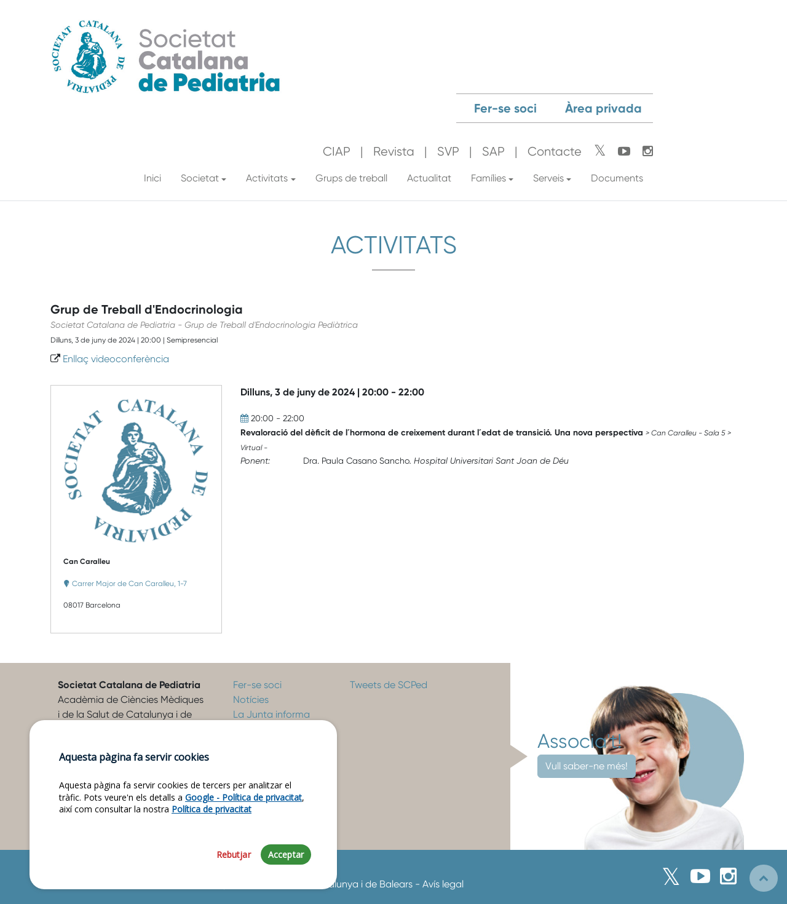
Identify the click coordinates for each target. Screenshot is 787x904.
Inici (152, 178)
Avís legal (443, 884)
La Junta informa (271, 714)
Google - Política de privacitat (243, 806)
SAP (493, 152)
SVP (448, 152)
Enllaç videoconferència (116, 359)
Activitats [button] (267, 178)
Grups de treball (351, 178)
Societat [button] (200, 178)
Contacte (555, 152)
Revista (393, 152)
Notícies (251, 699)
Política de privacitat (211, 817)
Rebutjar (233, 863)
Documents (617, 178)
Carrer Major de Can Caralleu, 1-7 (129, 583)
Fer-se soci (505, 108)
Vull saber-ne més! (586, 766)
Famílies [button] (488, 178)
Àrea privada (603, 108)
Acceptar (286, 863)
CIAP (336, 152)
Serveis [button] (548, 178)
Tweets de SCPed (388, 685)
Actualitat (429, 178)
